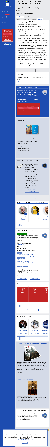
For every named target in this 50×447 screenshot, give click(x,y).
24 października (35, 278)
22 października (22, 278)
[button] (18, 225)
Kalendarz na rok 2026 (32, 310)
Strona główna (6, 11)
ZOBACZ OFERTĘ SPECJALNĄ (32, 190)
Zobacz (19, 154)
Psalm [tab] (29, 19)
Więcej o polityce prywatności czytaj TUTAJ (25, 439)
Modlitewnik (5, 20)
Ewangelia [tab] (40, 19)
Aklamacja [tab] (34, 19)
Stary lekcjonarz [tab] (29, 16)
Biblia (6, 14)
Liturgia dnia (20, 244)
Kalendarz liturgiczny (5, 17)
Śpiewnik (4, 22)
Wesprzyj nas (7, 39)
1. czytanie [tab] (24, 19)
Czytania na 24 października (41, 198)
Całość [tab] (18, 19)
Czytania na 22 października (23, 198)
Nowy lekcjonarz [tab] (20, 16)
